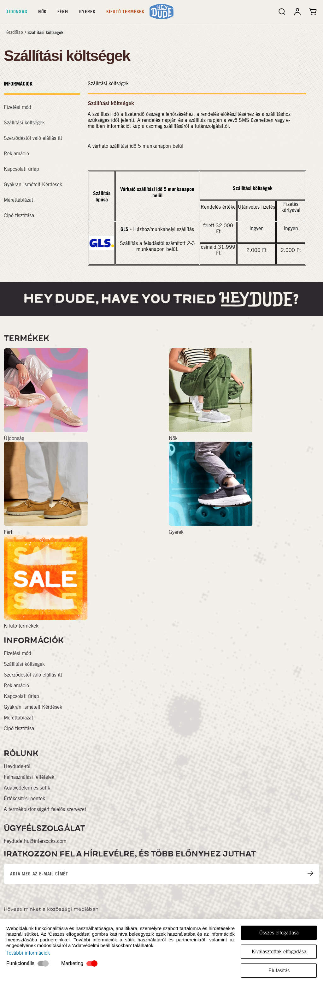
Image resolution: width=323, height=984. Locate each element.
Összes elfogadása (279, 933)
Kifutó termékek (125, 11)
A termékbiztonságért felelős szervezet (45, 809)
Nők (42, 11)
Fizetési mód (17, 107)
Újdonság (16, 11)
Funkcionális (20, 963)
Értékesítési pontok (24, 799)
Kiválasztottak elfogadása (279, 952)
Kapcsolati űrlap (21, 169)
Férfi (62, 11)
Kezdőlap (14, 32)
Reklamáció (16, 154)
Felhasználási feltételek (29, 777)
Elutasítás (279, 971)
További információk (28, 953)
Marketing (72, 963)
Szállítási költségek (45, 32)
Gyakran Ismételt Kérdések (33, 185)
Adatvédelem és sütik (27, 788)
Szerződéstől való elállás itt (33, 138)
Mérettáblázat (18, 200)
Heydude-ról (17, 766)
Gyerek (87, 11)
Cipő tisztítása (19, 215)
